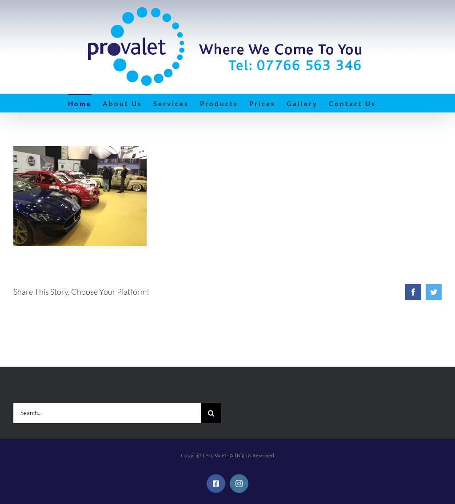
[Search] (211, 413)
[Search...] (107, 413)
